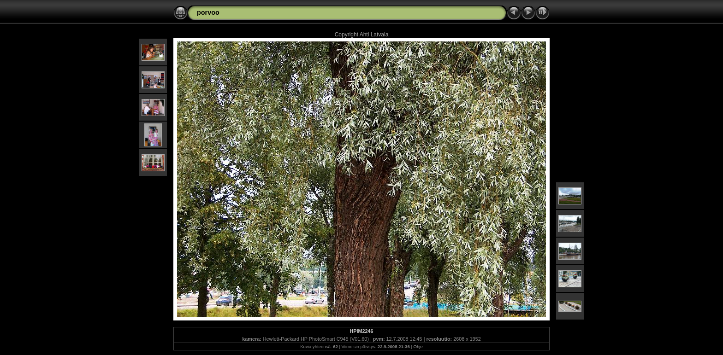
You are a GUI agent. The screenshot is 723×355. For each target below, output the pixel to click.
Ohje (418, 346)
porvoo (208, 12)
